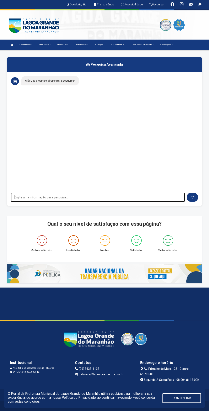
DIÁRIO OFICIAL (82, 45)
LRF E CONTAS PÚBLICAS (143, 45)
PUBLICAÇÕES (166, 45)
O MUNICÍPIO (45, 45)
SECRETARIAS (63, 45)
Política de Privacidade (79, 398)
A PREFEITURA (25, 45)
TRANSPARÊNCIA (118, 45)
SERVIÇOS (100, 45)
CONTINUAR (182, 398)
